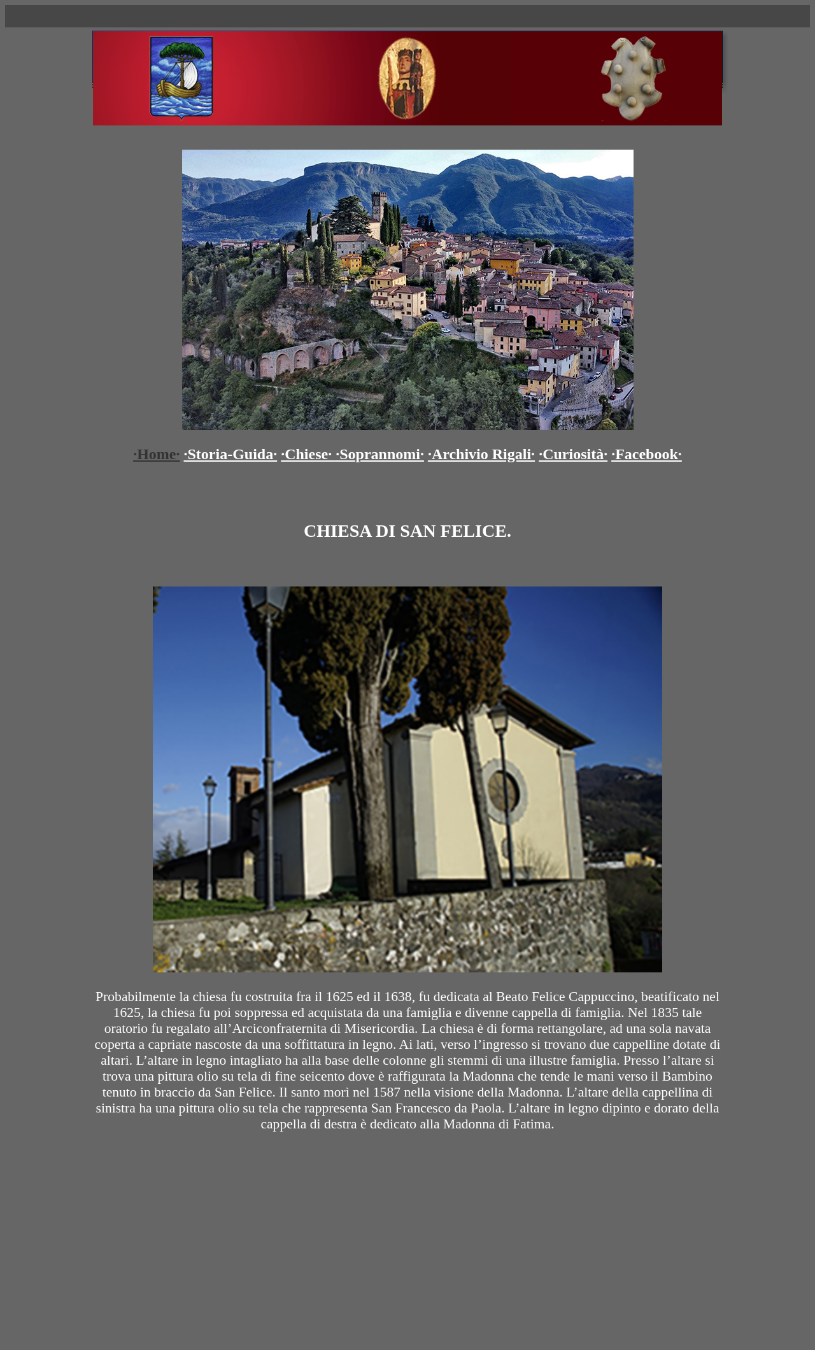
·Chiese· (308, 454)
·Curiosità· (573, 454)
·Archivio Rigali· (481, 454)
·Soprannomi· (380, 454)
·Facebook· (646, 454)
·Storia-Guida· (231, 454)
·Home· (156, 454)
